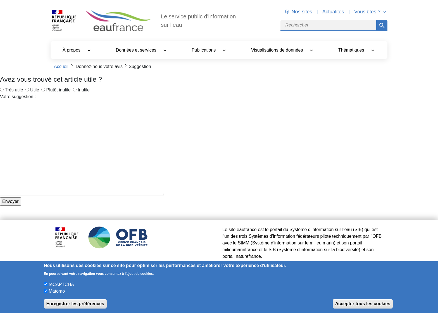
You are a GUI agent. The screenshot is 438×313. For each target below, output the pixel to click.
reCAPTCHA (61, 284)
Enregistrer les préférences (75, 303)
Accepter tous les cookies (362, 303)
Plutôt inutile (58, 90)
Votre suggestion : (18, 96)
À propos (72, 50)
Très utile (14, 90)
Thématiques (351, 50)
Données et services (137, 50)
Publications (204, 50)
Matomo (57, 291)
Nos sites (302, 11)
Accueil (61, 66)
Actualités (333, 11)
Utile (34, 90)
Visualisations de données (277, 50)
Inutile (84, 90)
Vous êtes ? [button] (368, 11)
